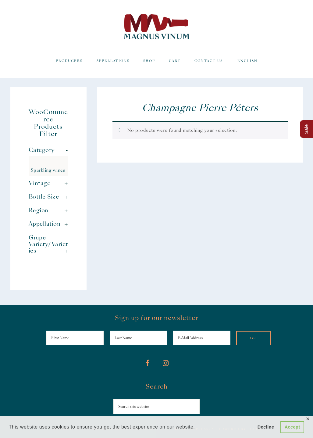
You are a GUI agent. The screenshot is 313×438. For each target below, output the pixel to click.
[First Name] (75, 338)
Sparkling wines (48, 170)
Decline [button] (266, 427)
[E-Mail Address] (201, 338)
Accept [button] (292, 427)
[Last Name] (138, 338)
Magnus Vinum (157, 27)
